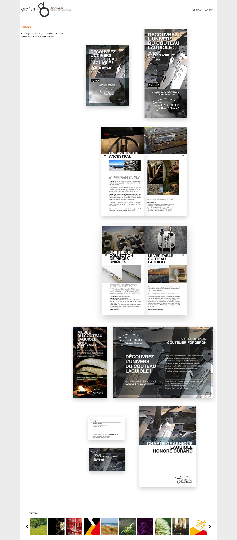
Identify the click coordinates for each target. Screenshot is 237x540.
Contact (209, 10)
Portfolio (196, 10)
